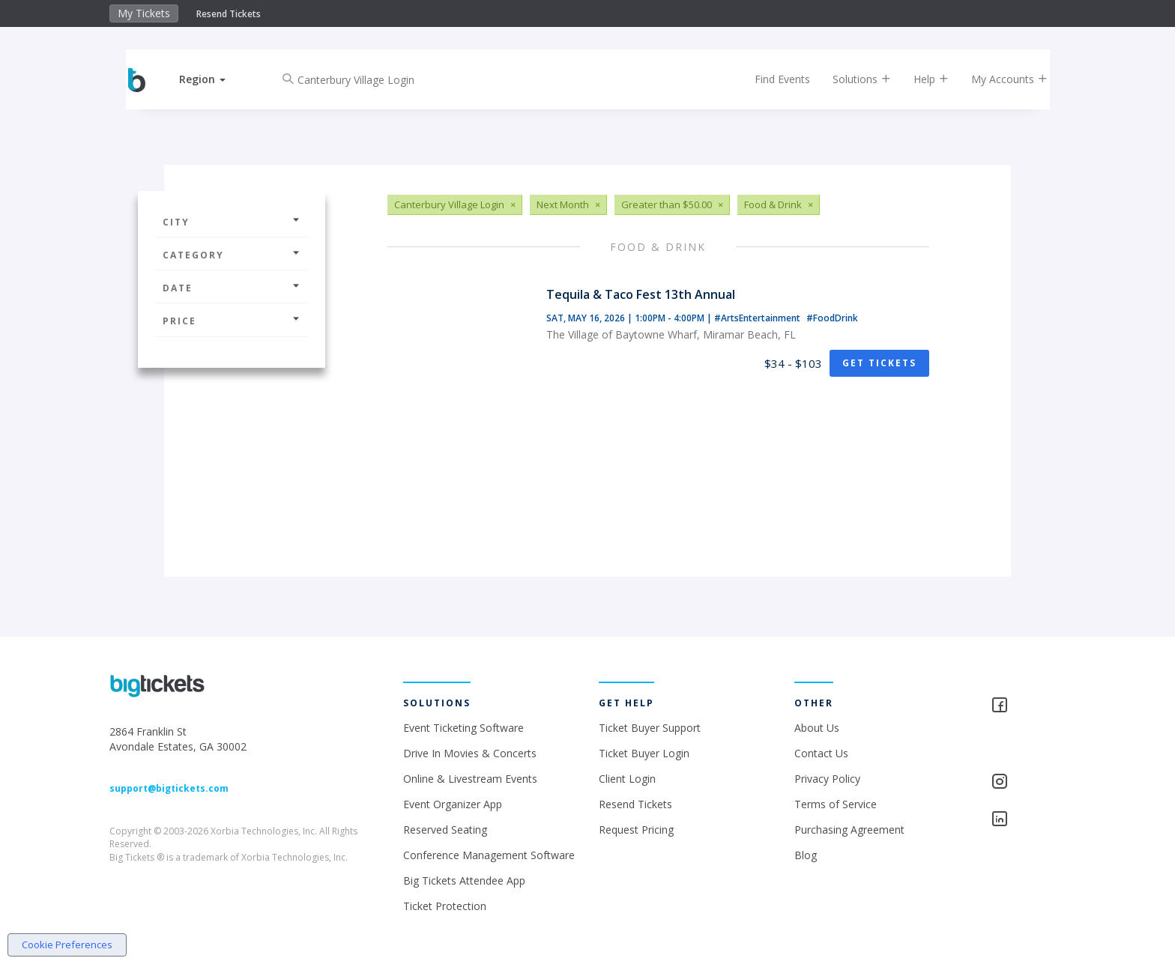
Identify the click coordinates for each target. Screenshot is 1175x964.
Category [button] (231, 255)
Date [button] (231, 288)
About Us (816, 728)
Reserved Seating (445, 829)
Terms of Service (835, 804)
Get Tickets (879, 363)
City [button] (231, 222)
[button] (215, 79)
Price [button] (231, 321)
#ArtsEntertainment (758, 318)
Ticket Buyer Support (650, 728)
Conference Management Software (489, 855)
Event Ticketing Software (463, 728)
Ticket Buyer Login (644, 753)
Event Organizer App (452, 804)
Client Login (627, 778)
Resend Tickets (228, 13)
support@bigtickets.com (169, 788)
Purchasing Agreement (849, 829)
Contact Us (821, 753)
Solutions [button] (850, 79)
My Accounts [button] (997, 79)
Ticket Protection (444, 906)
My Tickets (144, 13)
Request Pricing (636, 829)
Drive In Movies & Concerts (470, 753)
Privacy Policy (827, 778)
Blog (805, 855)
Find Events (770, 79)
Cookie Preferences (67, 944)
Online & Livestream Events (470, 778)
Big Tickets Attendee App (464, 880)
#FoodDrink (832, 318)
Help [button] (919, 79)
